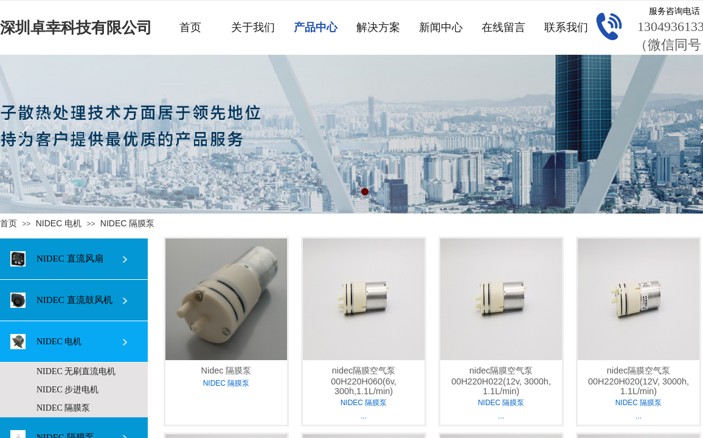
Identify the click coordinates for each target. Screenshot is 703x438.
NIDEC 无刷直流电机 (76, 371)
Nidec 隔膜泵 (226, 370)
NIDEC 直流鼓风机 (61, 300)
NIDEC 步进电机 (67, 389)
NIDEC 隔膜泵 (127, 223)
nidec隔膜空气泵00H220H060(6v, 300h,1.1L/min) (364, 381)
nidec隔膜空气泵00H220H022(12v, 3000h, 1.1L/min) (501, 381)
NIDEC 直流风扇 (56, 258)
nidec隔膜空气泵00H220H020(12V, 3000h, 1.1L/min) (638, 381)
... (364, 416)
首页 (8, 223)
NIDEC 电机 (58, 223)
